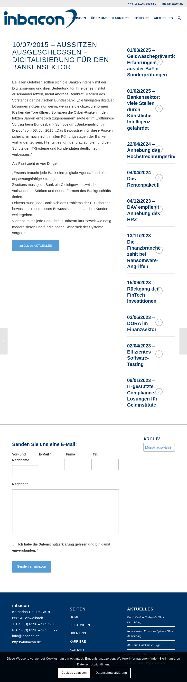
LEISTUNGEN (80, 625)
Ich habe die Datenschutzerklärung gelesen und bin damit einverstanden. (61, 547)
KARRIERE (78, 641)
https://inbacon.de (26, 642)
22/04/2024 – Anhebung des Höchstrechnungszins (152, 150)
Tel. (95, 454)
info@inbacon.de (172, 3)
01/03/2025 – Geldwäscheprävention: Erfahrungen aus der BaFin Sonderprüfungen (154, 62)
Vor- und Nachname (20, 457)
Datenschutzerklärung (111, 672)
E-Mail (45, 454)
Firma (70, 454)
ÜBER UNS (78, 633)
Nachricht (20, 484)
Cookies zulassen (74, 672)
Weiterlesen (159, 61)
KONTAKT (77, 650)
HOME (74, 617)
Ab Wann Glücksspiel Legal (144, 645)
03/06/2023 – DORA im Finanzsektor (141, 323)
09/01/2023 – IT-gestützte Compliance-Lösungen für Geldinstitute (142, 393)
